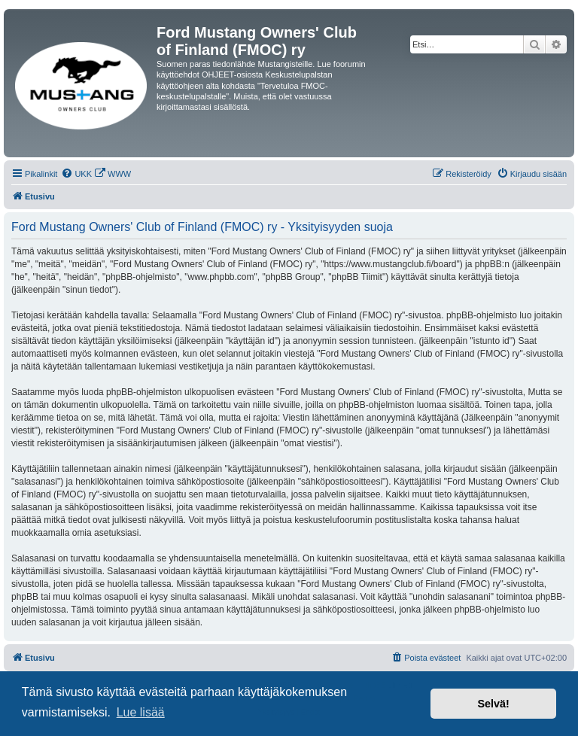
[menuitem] (76, 174)
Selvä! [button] (493, 704)
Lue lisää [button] (141, 712)
